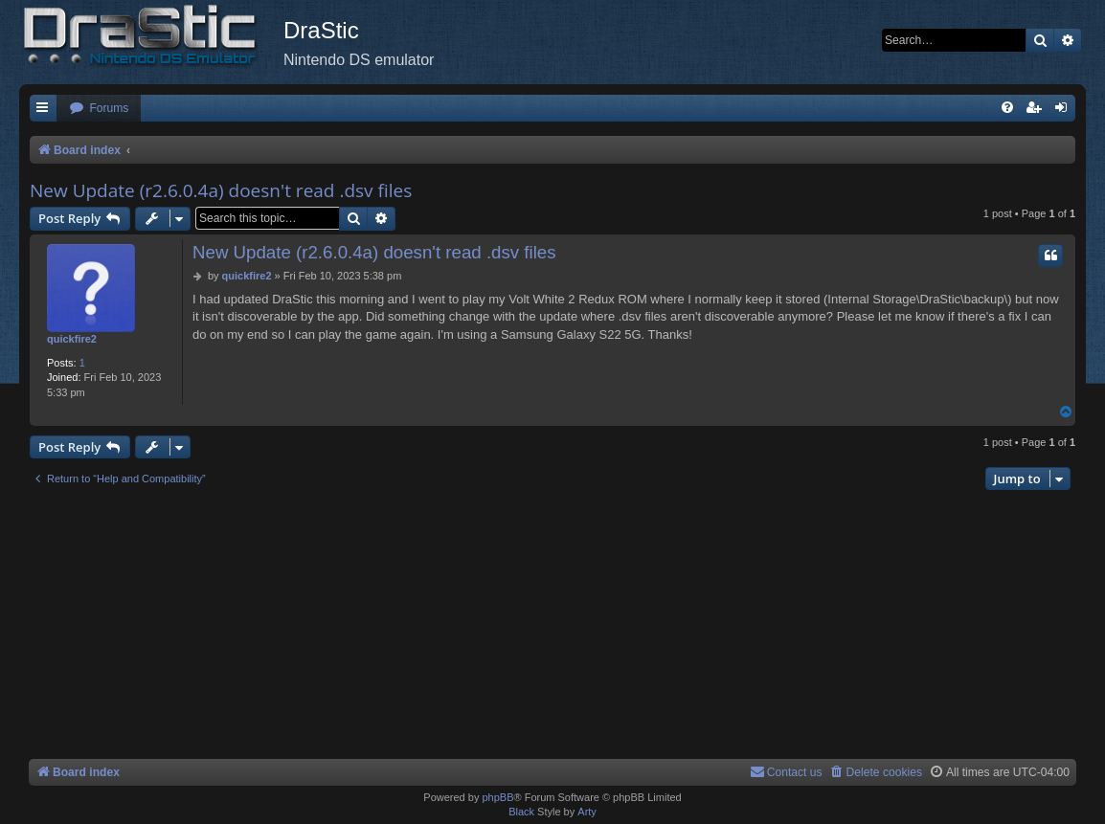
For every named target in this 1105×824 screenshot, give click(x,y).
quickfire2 (72, 339)
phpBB (497, 797)
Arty (587, 811)
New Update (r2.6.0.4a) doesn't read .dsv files (221, 190)
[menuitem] (98, 109)
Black (521, 811)
